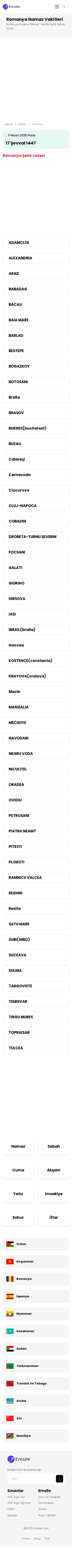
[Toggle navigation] (57, 7)
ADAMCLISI (19, 242)
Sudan (21, 1349)
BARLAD (16, 335)
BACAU (15, 304)
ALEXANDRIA (20, 258)
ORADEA (16, 784)
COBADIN (17, 521)
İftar (54, 1217)
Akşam (53, 1170)
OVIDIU (15, 800)
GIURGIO (16, 583)
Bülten (42, 1509)
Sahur (18, 1217)
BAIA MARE (19, 320)
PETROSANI (19, 815)
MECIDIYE (17, 722)
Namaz (8, 124)
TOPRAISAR (19, 1032)
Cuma (18, 1170)
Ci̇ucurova (19, 490)
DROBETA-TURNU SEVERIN (32, 536)
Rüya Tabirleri (47, 1515)
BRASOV (16, 412)
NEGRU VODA (21, 753)
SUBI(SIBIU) (19, 939)
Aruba (21, 1401)
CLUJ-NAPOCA (23, 505)
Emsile (38, 1528)
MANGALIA (19, 707)
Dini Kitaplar (46, 1503)
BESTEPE (16, 350)
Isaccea (16, 645)
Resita (15, 908)
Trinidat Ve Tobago (31, 1383)
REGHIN (15, 893)
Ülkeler (22, 124)
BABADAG (18, 289)
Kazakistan (25, 1331)
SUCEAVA (17, 955)
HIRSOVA (17, 598)
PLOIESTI (16, 862)
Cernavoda (20, 474)
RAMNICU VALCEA (25, 877)
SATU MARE (19, 924)
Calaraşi (17, 459)
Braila (14, 397)
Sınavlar (12, 1515)
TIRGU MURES (21, 1017)
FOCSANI (17, 552)
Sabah (54, 1146)
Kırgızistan (24, 1261)
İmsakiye (54, 1193)
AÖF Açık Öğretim (19, 1503)
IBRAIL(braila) (22, 629)
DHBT (11, 1509)
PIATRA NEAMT (22, 831)
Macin (14, 691)
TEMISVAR (18, 1001)
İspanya (22, 1296)
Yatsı (18, 1193)
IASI (12, 614)
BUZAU (15, 443)
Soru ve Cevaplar (49, 1497)
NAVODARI (19, 738)
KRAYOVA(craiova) (27, 676)
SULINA (15, 970)
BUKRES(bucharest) (27, 428)
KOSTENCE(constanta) (30, 660)
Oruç (37, 1538)
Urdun (21, 1244)
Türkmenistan (27, 1366)
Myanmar (24, 1314)
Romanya (24, 1279)
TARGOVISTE (20, 986)
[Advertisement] (34, 85)
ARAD (14, 273)
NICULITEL (18, 769)
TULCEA (16, 1048)
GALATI (15, 567)
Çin (19, 1418)
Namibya (23, 1436)
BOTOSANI (18, 381)
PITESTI (15, 846)
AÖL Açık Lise (16, 1497)
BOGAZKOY (19, 366)
